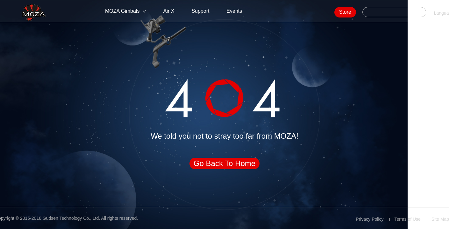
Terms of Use (407, 219)
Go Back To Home (224, 163)
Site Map (440, 219)
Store (328, 12)
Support (200, 11)
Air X (169, 11)
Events (234, 11)
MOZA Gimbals (122, 11)
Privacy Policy (369, 219)
